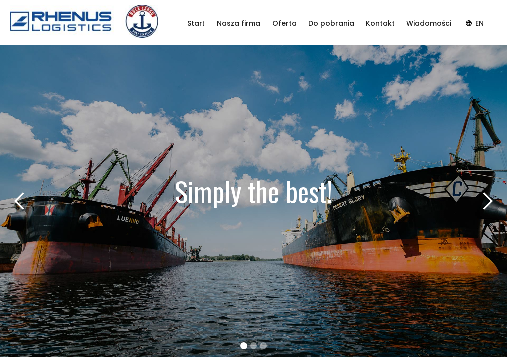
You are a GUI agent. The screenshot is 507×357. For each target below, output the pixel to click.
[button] (20, 201)
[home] (84, 23)
